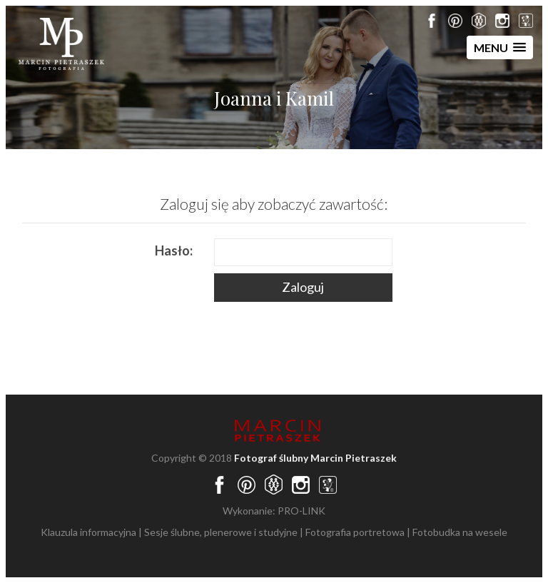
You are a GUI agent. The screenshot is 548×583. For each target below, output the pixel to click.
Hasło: (174, 250)
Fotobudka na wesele (459, 532)
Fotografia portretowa (355, 532)
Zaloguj (303, 287)
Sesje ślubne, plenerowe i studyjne (221, 532)
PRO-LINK (301, 511)
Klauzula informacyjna (88, 532)
